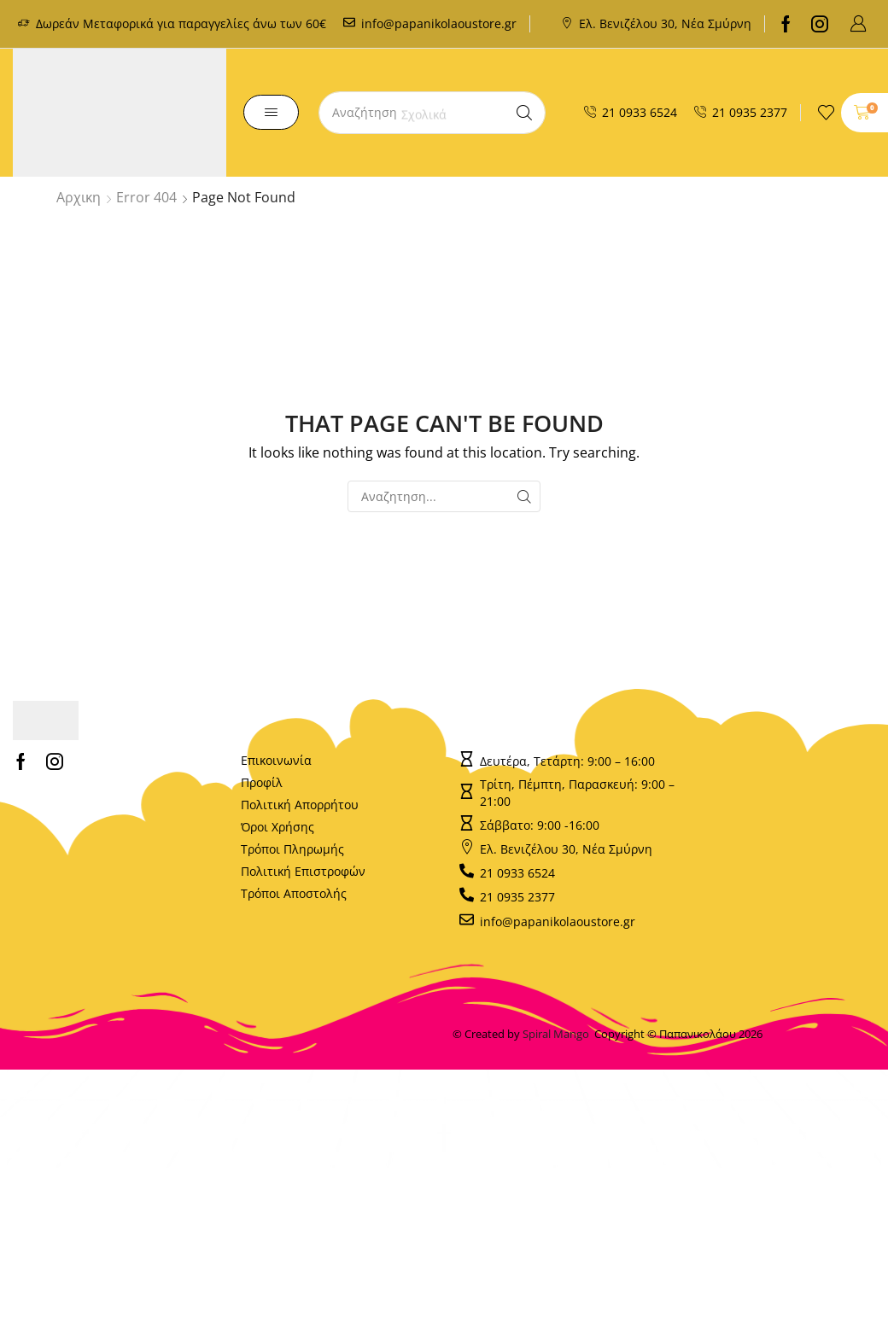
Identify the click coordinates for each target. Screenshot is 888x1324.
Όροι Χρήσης (277, 827)
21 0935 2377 (749, 112)
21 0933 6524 (639, 112)
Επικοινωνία (276, 760)
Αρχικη (78, 197)
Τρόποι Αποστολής (294, 893)
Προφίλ (262, 782)
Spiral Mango (558, 1033)
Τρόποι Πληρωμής (292, 849)
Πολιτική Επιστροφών (303, 871)
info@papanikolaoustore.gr (439, 23)
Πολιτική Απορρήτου (300, 804)
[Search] (524, 112)
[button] (858, 23)
